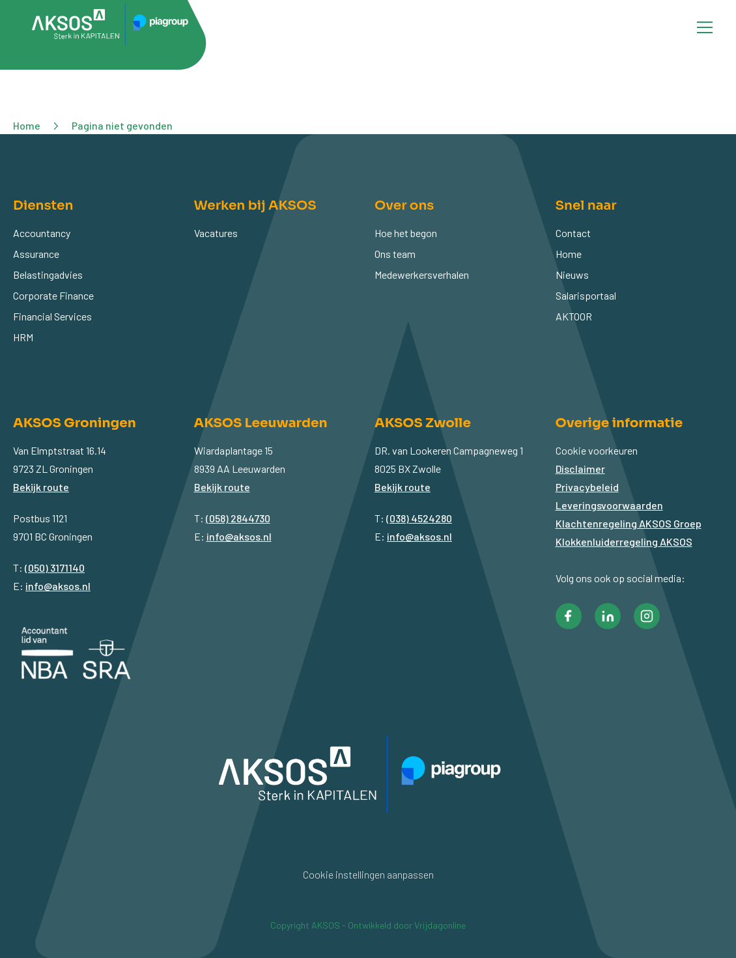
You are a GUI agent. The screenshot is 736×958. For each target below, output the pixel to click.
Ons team (395, 253)
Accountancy (41, 233)
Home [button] (26, 125)
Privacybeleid (587, 487)
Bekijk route (41, 487)
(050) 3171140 (55, 567)
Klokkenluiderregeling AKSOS (624, 541)
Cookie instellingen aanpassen (368, 874)
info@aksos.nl (58, 586)
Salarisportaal (586, 295)
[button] (569, 616)
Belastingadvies (48, 274)
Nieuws (572, 274)
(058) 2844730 (238, 518)
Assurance (36, 253)
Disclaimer (580, 468)
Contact (573, 233)
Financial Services (52, 316)
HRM (23, 337)
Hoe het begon (406, 233)
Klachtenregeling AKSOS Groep (628, 523)
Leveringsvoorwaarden (609, 505)
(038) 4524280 (419, 518)
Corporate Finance (53, 295)
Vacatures (216, 233)
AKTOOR (574, 316)
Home (569, 253)
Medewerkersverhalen (422, 274)
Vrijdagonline (440, 925)
